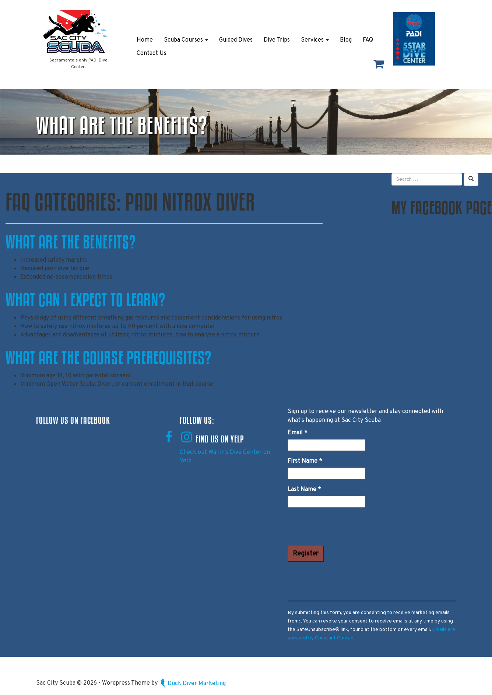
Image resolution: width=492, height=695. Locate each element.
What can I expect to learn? (85, 300)
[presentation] (344, 528)
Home (145, 40)
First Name (305, 461)
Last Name (304, 489)
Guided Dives (236, 40)
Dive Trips (277, 40)
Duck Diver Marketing (192, 683)
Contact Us (151, 53)
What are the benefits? (71, 242)
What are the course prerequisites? (108, 357)
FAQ (368, 40)
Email (298, 433)
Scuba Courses (186, 40)
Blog (346, 40)
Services (315, 40)
